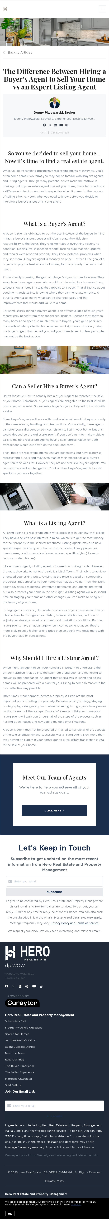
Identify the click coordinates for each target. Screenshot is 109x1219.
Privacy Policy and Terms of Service (74, 923)
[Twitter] (13, 986)
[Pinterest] (26, 986)
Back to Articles (20, 52)
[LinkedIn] (20, 986)
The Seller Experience (20, 1072)
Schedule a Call (15, 1021)
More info (76, 1204)
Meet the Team (15, 1053)
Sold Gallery (13, 1085)
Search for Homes (17, 1034)
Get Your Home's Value (20, 1040)
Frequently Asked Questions (23, 1027)
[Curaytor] (22, 1006)
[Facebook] (6, 986)
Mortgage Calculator (18, 1078)
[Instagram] (41, 986)
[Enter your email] (58, 881)
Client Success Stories (20, 1046)
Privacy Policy (54, 1180)
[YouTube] (34, 986)
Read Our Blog (14, 1059)
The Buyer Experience (20, 1066)
